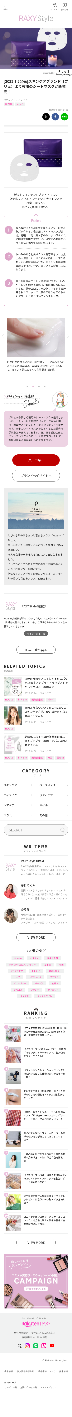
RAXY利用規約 (21, 1332)
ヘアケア (9, 805)
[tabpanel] (36, 351)
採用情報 (63, 1371)
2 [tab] (33, 386)
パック (51, 699)
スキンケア (22, 99)
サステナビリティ (48, 1387)
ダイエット (53, 989)
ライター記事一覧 (36, 633)
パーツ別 (39, 983)
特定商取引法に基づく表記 (34, 1337)
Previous (3, 336)
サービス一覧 (10, 1387)
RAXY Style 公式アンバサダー (22, 964)
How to (9, 699)
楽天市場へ (36, 460)
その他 (44, 815)
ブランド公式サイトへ (36, 475)
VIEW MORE (36, 937)
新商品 (8, 104)
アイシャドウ (17, 970)
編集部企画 (37, 699)
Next (68, 336)
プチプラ (54, 977)
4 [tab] (45, 386)
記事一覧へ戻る (36, 649)
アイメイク (10, 795)
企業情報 (8, 1371)
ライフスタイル (44, 995)
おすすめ (22, 699)
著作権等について (46, 1371)
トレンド (36, 970)
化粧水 (55, 983)
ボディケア (46, 795)
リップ (17, 977)
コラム (8, 815)
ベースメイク (47, 785)
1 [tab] (27, 386)
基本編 (47, 964)
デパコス (18, 989)
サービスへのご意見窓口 (43, 1332)
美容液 (60, 757)
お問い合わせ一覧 (28, 1387)
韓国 (50, 757)
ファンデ (35, 989)
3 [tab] (39, 386)
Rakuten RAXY (20, 7)
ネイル (44, 805)
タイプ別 (24, 995)
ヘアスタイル (35, 977)
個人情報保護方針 (25, 1371)
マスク (20, 104)
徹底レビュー (55, 970)
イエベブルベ (20, 983)
